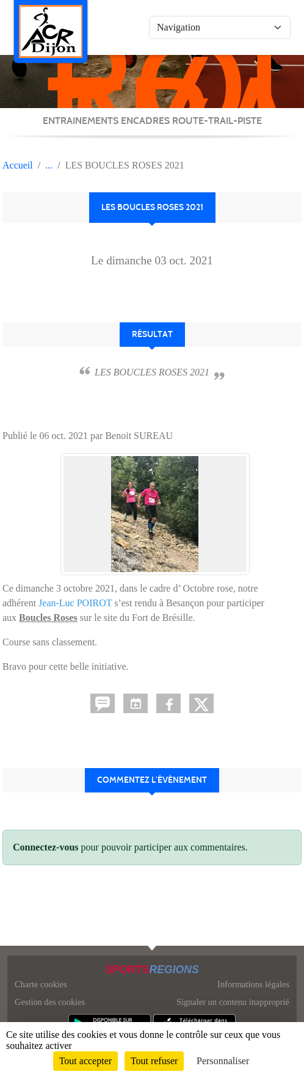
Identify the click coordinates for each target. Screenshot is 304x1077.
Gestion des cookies (50, 1002)
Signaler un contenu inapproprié (232, 1002)
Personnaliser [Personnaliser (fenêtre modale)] (223, 1061)
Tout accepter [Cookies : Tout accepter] (85, 1061)
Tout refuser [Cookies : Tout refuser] (154, 1061)
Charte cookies (41, 984)
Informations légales (253, 984)
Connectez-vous (46, 847)
